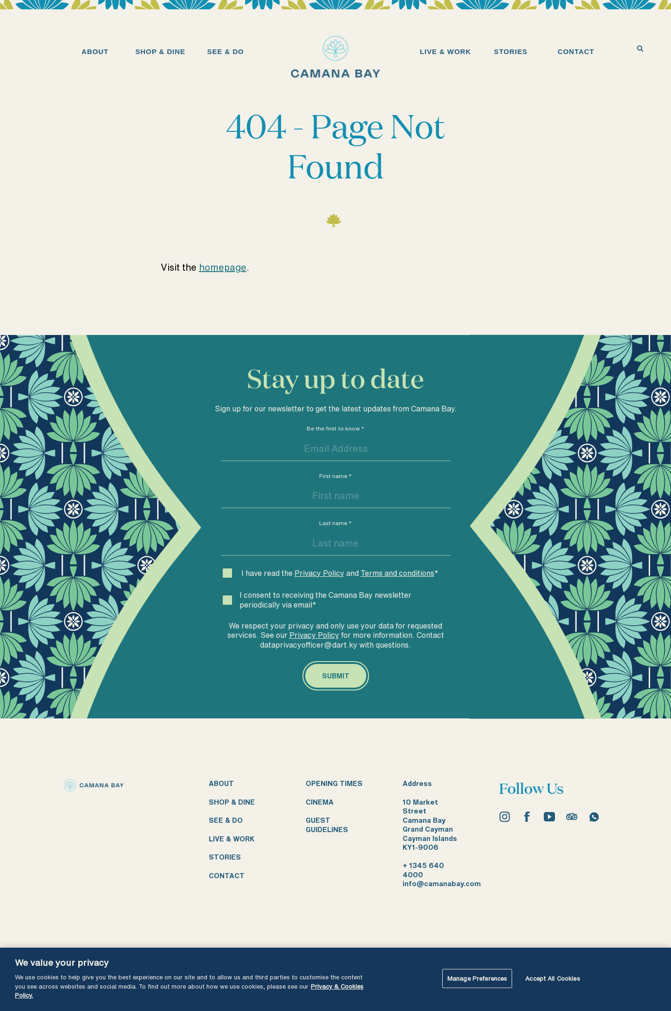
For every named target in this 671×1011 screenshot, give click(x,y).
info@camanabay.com (442, 883)
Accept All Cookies (552, 978)
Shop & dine (232, 802)
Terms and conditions (397, 573)
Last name (335, 523)
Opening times (334, 783)
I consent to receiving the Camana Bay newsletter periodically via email (325, 599)
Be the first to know (335, 428)
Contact (227, 875)
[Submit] (335, 676)
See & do (226, 820)
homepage (222, 267)
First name (335, 476)
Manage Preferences (477, 978)
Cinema (320, 802)
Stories (225, 857)
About (221, 783)
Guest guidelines (327, 825)
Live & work (231, 838)
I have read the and (339, 573)
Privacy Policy (319, 573)
